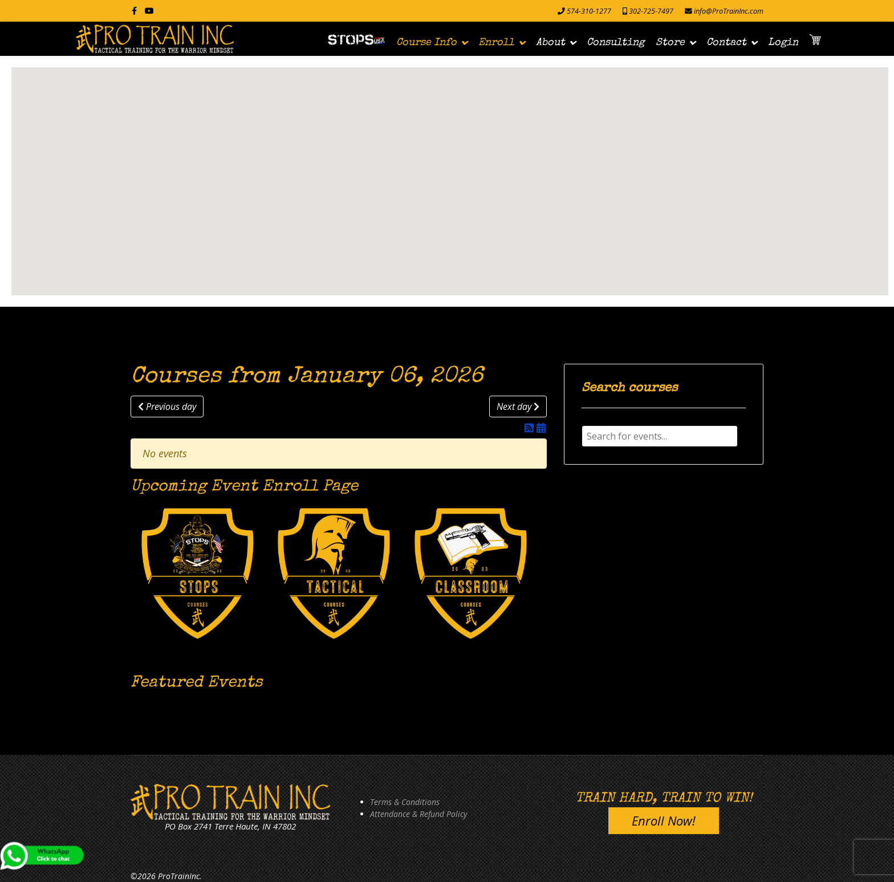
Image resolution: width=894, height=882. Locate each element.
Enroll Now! (664, 820)
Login (783, 43)
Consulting (615, 43)
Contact (726, 43)
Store (670, 43)
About (550, 43)
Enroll (496, 43)
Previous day (167, 406)
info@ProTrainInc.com (728, 11)
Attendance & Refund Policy (418, 813)
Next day (518, 406)
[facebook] (134, 10)
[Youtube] (149, 10)
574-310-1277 (589, 11)
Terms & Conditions (405, 801)
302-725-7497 (651, 11)
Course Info (426, 43)
